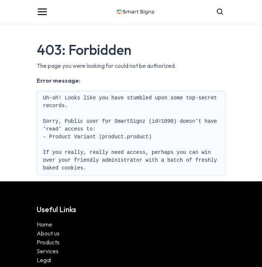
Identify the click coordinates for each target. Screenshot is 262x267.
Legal (44, 260)
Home (44, 224)
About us (48, 233)
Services (47, 251)
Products (48, 242)
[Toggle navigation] (42, 11)
